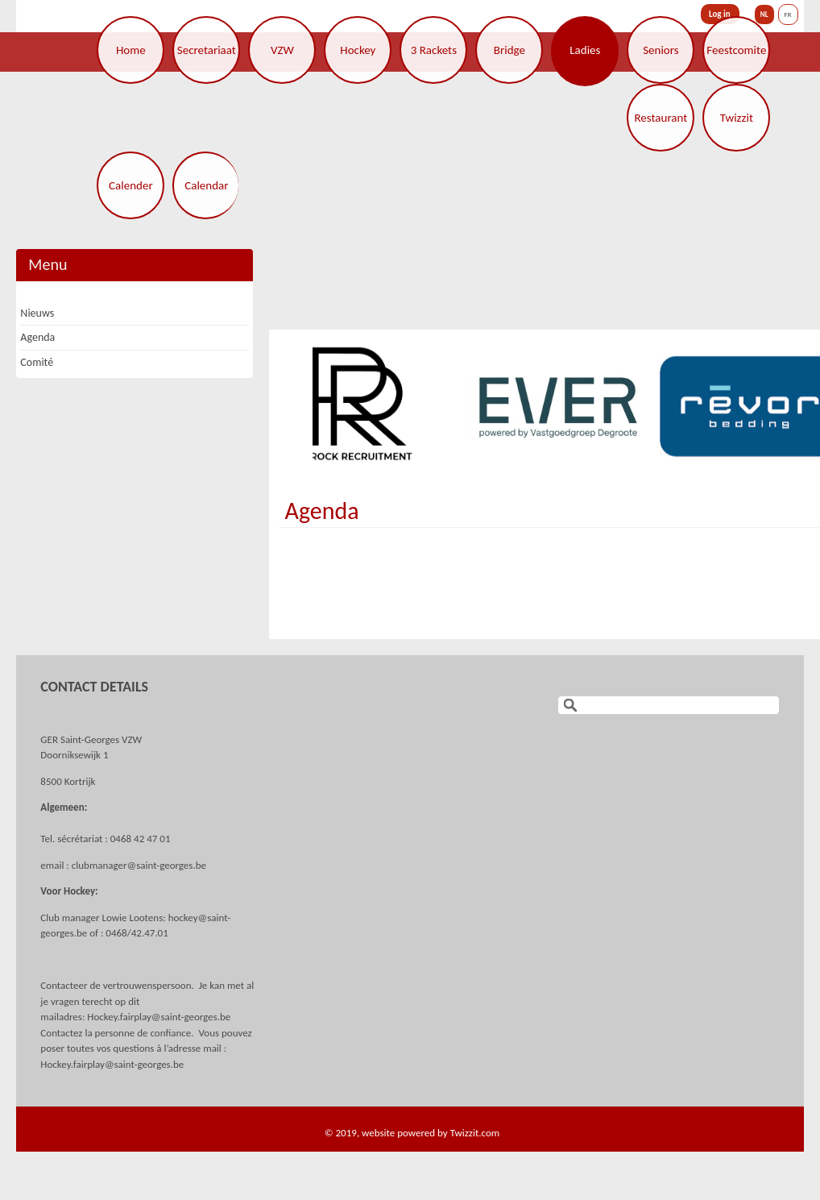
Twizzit (736, 117)
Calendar (206, 185)
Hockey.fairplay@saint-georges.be (158, 1017)
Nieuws (37, 313)
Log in (720, 14)
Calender (131, 185)
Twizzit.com (475, 1133)
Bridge (509, 50)
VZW (282, 50)
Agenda (322, 510)
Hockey (357, 50)
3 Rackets (434, 50)
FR (788, 14)
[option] (369, 406)
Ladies (584, 50)
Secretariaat (206, 50)
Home (131, 50)
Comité (36, 362)
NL (764, 14)
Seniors (660, 50)
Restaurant (660, 117)
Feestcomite (736, 50)
